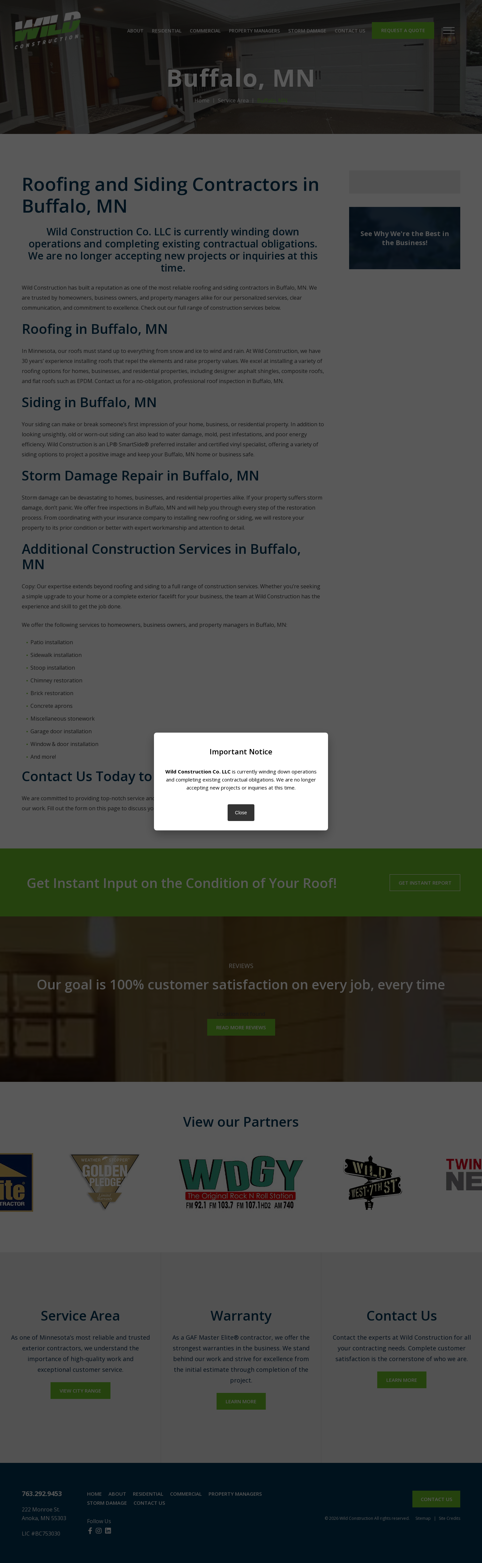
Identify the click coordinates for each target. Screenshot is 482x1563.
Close (241, 812)
